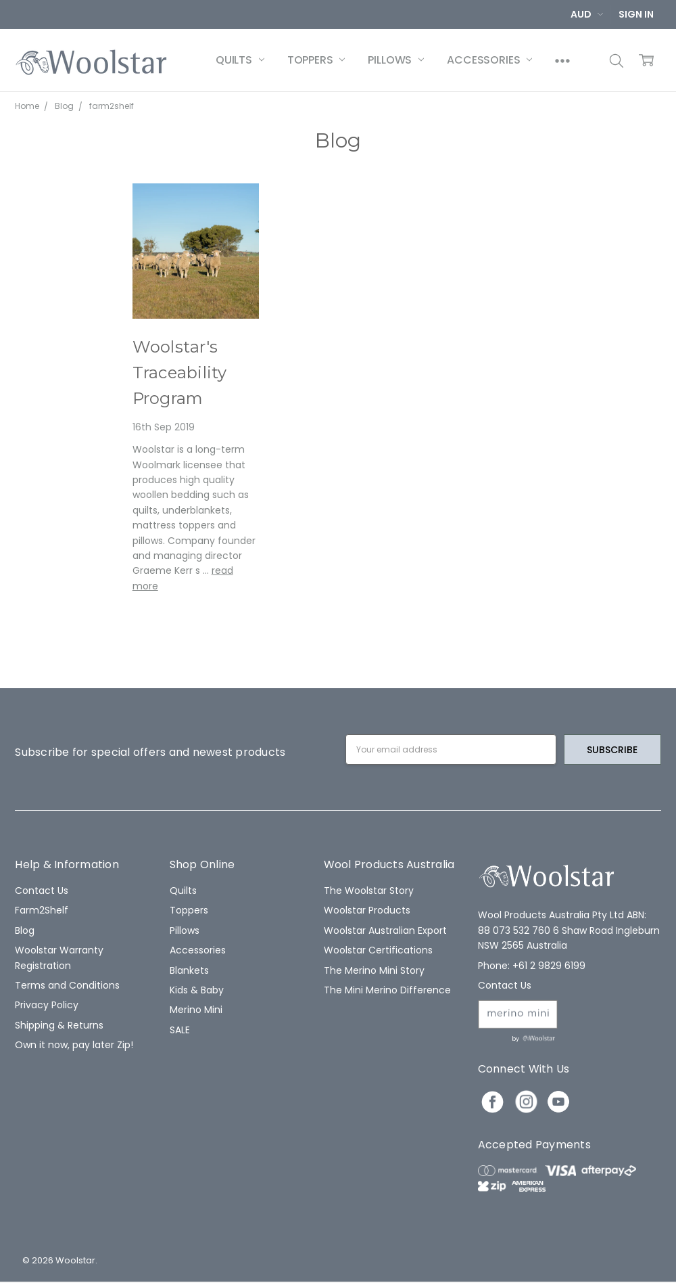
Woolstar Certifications (378, 950)
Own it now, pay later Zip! (74, 1045)
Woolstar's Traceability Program (179, 373)
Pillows (396, 60)
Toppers (316, 60)
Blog (24, 930)
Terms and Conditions (67, 985)
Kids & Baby (197, 990)
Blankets (189, 970)
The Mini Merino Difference (387, 990)
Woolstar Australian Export (385, 930)
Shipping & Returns (59, 1025)
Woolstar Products (367, 910)
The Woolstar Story (369, 890)
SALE (180, 1030)
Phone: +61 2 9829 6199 (531, 965)
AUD (587, 14)
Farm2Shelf (41, 910)
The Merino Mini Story (374, 970)
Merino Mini (196, 1009)
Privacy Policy (46, 1005)
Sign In (636, 14)
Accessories (489, 60)
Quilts (240, 60)
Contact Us (41, 890)
